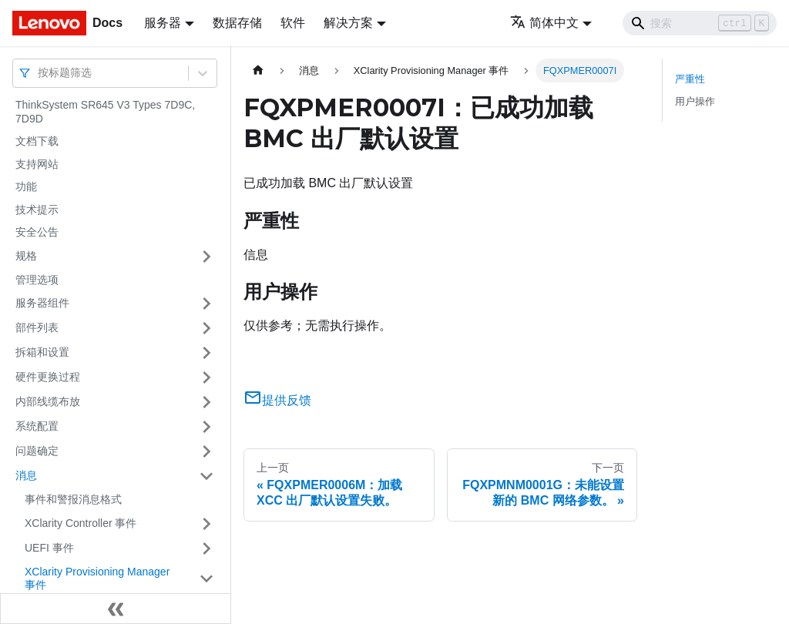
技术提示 (37, 209)
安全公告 (37, 232)
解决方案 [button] (348, 22)
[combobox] (39, 73)
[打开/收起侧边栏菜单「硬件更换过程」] (206, 377)
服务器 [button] (162, 22)
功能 (26, 186)
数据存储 (237, 22)
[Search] (700, 23)
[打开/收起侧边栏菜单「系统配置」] (206, 426)
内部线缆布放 (47, 401)
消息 (26, 475)
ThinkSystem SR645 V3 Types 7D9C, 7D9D (105, 112)
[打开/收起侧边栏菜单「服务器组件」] (206, 303)
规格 (26, 256)
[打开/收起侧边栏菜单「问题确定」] (206, 451)
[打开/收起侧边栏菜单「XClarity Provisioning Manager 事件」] (206, 579)
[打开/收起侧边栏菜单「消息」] (206, 476)
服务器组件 (42, 303)
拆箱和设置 (42, 352)
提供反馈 (277, 400)
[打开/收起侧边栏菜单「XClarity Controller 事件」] (206, 524)
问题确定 (37, 451)
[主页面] (258, 70)
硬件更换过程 (47, 377)
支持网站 (37, 164)
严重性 (690, 79)
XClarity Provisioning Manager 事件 (97, 578)
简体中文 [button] (544, 22)
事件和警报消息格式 (73, 499)
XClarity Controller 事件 (80, 523)
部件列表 (37, 327)
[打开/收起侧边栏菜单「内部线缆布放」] (206, 402)
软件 (292, 22)
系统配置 (37, 426)
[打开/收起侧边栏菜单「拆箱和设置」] (206, 353)
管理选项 (37, 279)
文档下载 (37, 141)
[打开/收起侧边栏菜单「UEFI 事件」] (206, 548)
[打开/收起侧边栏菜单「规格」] (206, 256)
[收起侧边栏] (115, 608)
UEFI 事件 (49, 548)
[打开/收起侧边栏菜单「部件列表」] (206, 328)
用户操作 (695, 101)
